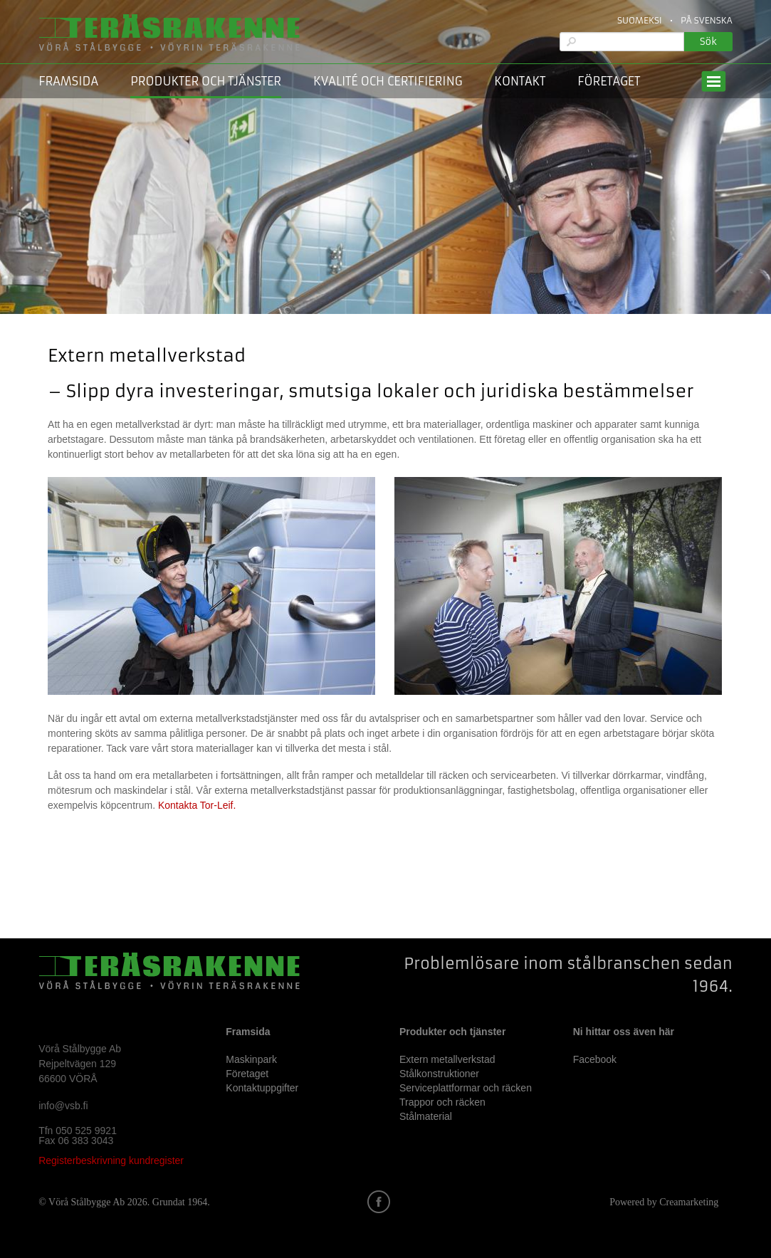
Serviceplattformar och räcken (465, 1088)
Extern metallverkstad (447, 1059)
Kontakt (519, 81)
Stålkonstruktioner (439, 1074)
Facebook (595, 1059)
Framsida (68, 81)
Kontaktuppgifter (262, 1088)
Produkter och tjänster (205, 81)
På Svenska (707, 20)
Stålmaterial (425, 1116)
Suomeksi (639, 20)
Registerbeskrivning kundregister (111, 1160)
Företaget (608, 81)
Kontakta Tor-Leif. (197, 805)
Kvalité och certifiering (387, 81)
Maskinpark (251, 1059)
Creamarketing (688, 1202)
